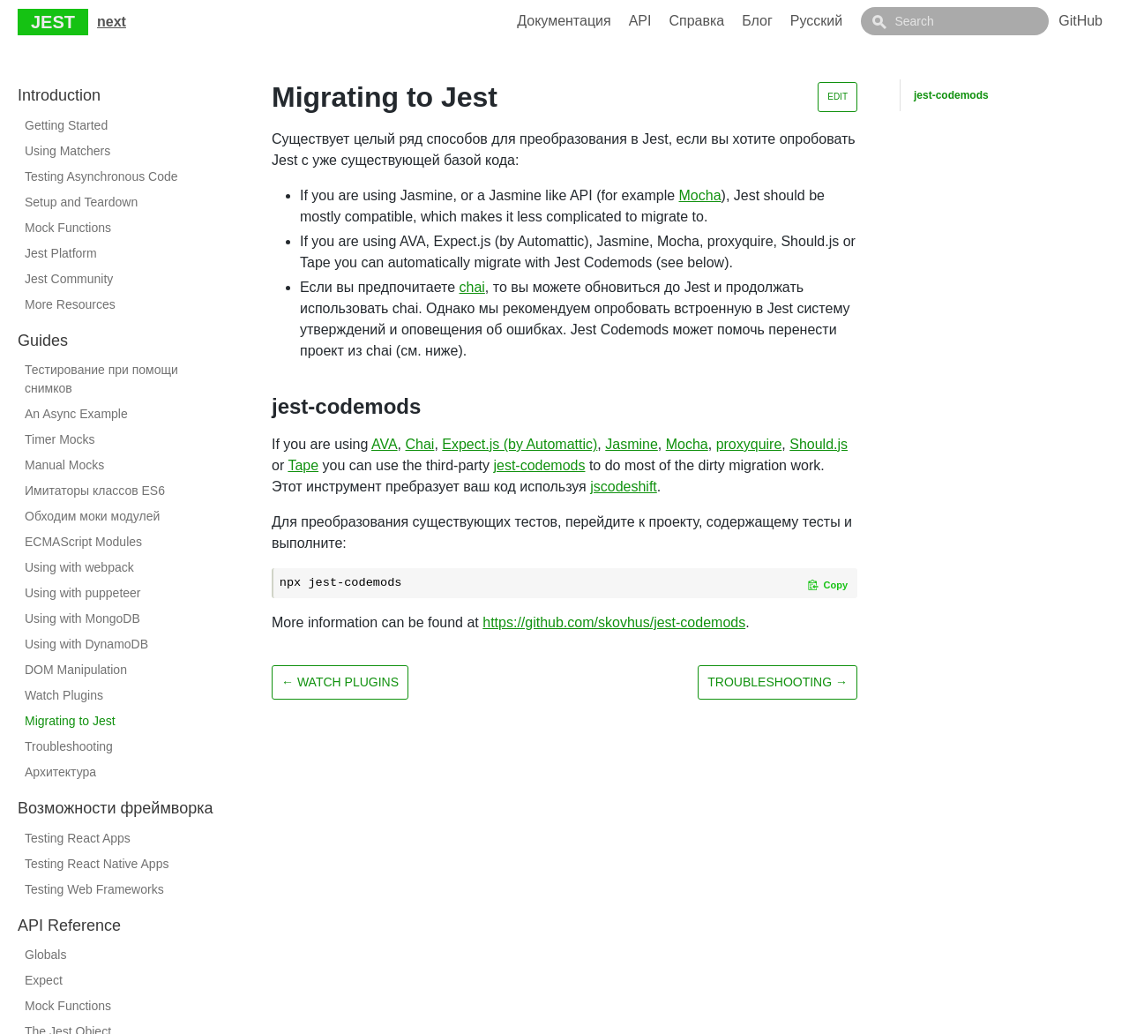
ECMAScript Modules (83, 542)
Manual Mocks (64, 465)
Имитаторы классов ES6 (95, 490)
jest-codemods (539, 465)
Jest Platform (61, 253)
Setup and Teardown (81, 202)
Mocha (700, 195)
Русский (856, 20)
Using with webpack (79, 567)
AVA (384, 444)
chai (472, 287)
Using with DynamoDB (86, 644)
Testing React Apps (78, 838)
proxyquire (749, 444)
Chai (420, 444)
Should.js (818, 444)
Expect (44, 980)
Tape (303, 465)
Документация (603, 20)
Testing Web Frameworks (94, 889)
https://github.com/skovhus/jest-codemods (613, 622)
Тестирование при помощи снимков (101, 379)
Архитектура (60, 772)
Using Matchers (67, 151)
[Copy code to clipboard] (828, 585)
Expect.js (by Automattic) (519, 444)
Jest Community (69, 279)
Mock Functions (68, 228)
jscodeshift (623, 486)
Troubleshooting (69, 746)
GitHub (1080, 20)
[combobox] (975, 21)
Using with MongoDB (82, 618)
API (680, 20)
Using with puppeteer (83, 593)
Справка (736, 20)
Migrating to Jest (70, 721)
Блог (796, 20)
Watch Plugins (64, 695)
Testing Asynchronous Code (101, 176)
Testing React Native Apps (96, 864)
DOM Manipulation (76, 670)
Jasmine (631, 444)
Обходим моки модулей (92, 516)
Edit (837, 96)
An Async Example (76, 414)
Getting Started (66, 125)
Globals (45, 955)
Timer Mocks (60, 439)
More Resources (70, 304)
